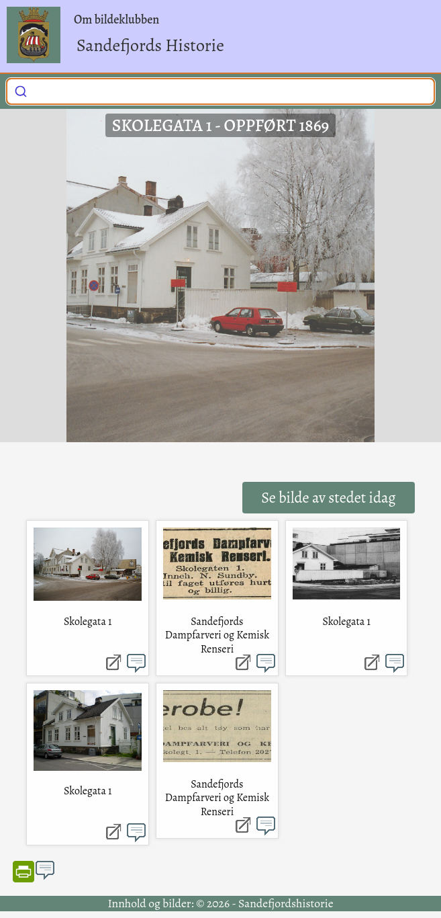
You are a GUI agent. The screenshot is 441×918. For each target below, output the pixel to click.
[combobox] (220, 91)
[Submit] (20, 90)
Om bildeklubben (116, 19)
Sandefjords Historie (150, 45)
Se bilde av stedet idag (328, 497)
